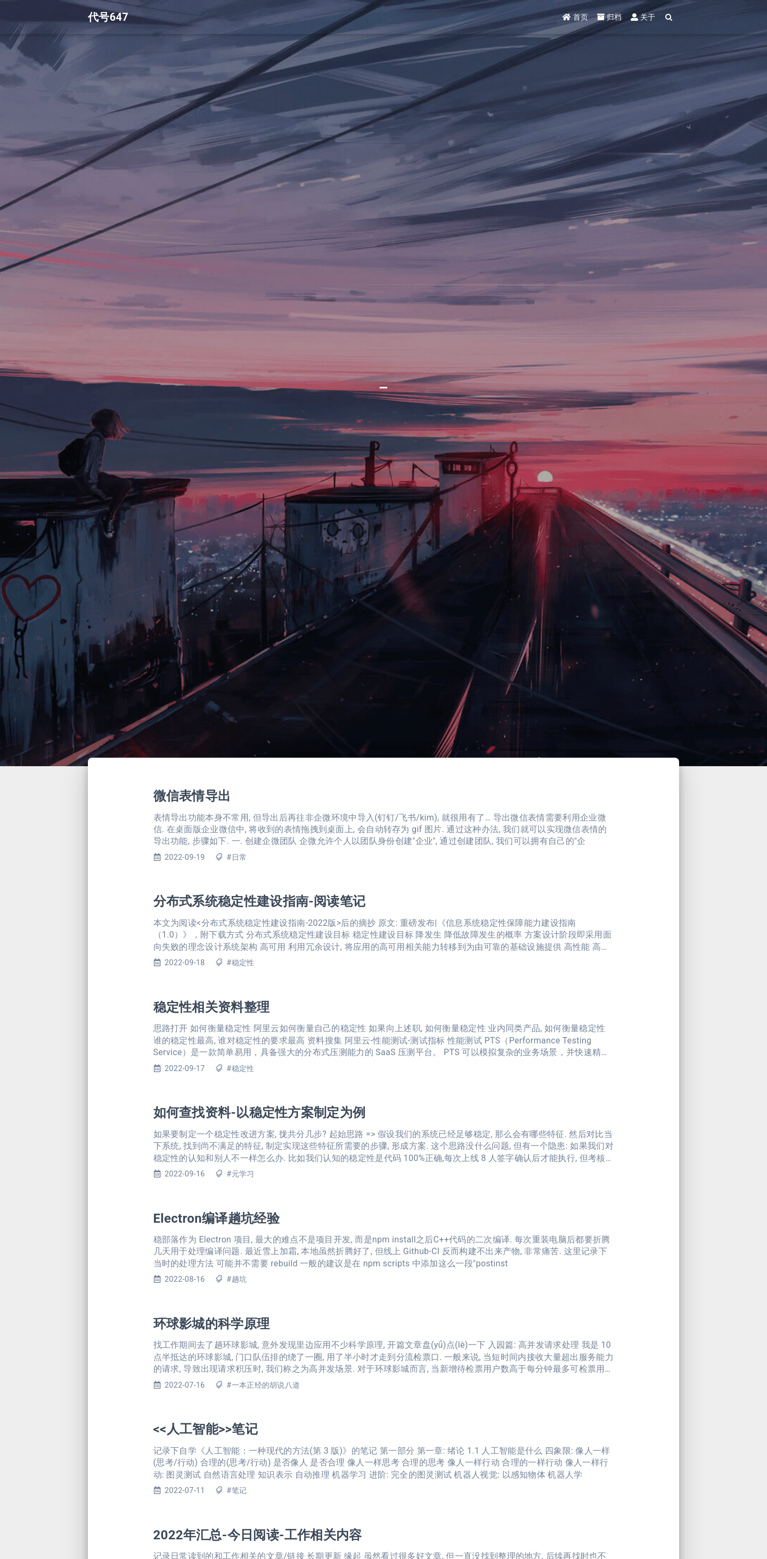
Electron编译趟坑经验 (216, 1218)
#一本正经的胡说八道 (263, 1385)
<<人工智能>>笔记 (205, 1429)
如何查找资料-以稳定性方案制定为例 (259, 1112)
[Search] (669, 17)
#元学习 (240, 1174)
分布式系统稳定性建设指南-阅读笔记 (259, 901)
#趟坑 (236, 1279)
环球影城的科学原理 (211, 1323)
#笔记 (236, 1490)
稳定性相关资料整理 (211, 1007)
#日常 (236, 857)
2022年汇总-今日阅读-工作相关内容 (257, 1535)
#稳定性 (240, 962)
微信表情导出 (192, 796)
